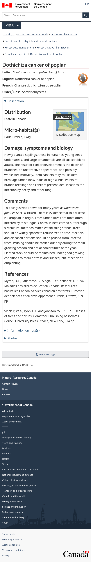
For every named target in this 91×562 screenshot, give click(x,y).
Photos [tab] (12, 338)
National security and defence (17, 474)
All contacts (8, 411)
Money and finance (12, 501)
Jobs (4, 432)
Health (5, 458)
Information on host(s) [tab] (23, 330)
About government (11, 421)
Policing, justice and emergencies (19, 485)
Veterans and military (13, 517)
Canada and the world (13, 496)
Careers (6, 394)
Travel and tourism (12, 442)
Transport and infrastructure (17, 490)
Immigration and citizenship (16, 437)
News (5, 389)
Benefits (6, 453)
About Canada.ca (11, 544)
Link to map (63, 117)
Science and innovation (14, 506)
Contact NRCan (10, 383)
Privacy (5, 555)
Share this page (45, 354)
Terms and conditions (13, 550)
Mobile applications (12, 539)
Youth (5, 522)
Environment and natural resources (20, 469)
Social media (8, 534)
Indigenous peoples (12, 512)
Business (6, 448)
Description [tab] (15, 101)
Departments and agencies (16, 416)
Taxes (5, 464)
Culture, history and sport (15, 480)
